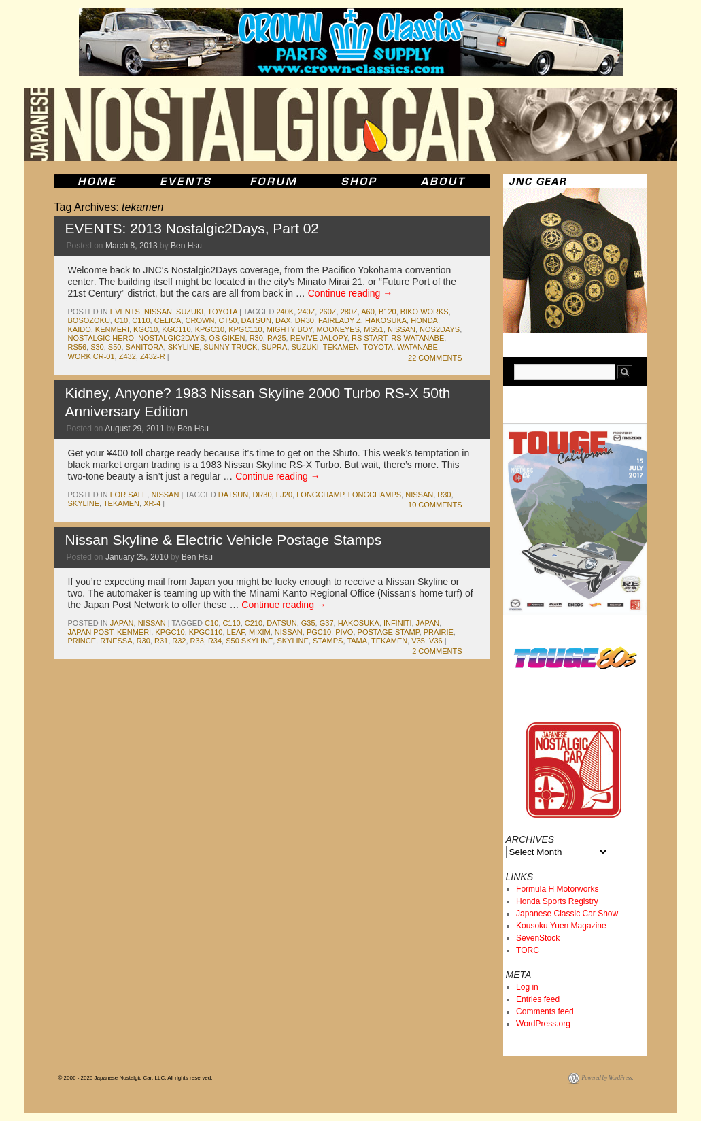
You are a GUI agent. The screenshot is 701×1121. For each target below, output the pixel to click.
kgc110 (176, 329)
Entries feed (538, 999)
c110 (141, 320)
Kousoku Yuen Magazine (561, 926)
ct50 (227, 320)
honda (424, 320)
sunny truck (230, 347)
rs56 (77, 347)
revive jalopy (318, 338)
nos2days (440, 329)
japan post (90, 632)
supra (275, 347)
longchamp (319, 494)
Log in (527, 987)
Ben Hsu (186, 245)
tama (357, 641)
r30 (256, 338)
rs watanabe (417, 338)
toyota (222, 311)
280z (349, 311)
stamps (328, 641)
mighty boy (289, 329)
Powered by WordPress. (608, 1078)
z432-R (152, 356)
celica (168, 320)
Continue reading (350, 293)
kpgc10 (209, 329)
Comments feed (545, 1011)
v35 (418, 641)
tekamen (341, 347)
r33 (197, 641)
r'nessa (116, 641)
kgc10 (145, 329)
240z (306, 311)
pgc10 (319, 632)
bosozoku (89, 320)
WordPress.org (543, 1023)
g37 (327, 623)
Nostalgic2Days (171, 338)
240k (285, 311)
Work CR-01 (91, 356)
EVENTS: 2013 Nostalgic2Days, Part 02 (192, 228)
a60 (368, 311)
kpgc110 (245, 329)
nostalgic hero (101, 338)
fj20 (284, 494)
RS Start (369, 338)
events (125, 311)
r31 (161, 641)
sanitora (145, 347)
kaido (79, 329)
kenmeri (112, 329)
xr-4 (151, 503)
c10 (121, 320)
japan (122, 623)
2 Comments (437, 651)
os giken (227, 338)
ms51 (373, 329)
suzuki (189, 311)
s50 (115, 347)
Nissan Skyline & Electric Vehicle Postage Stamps (223, 540)
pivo (344, 632)
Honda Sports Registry (557, 901)
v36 (436, 641)
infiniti (397, 623)
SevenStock (538, 938)
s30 (97, 347)
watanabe (417, 347)
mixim (260, 632)
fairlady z (339, 320)
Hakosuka (386, 320)
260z (327, 311)
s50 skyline (249, 641)
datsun (256, 320)
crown (200, 320)
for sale (128, 494)
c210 (253, 623)
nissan (158, 311)
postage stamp (389, 632)
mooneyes (338, 329)
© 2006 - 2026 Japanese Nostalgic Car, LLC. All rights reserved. (135, 1078)
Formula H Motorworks (557, 889)
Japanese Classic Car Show (567, 913)
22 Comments (435, 358)
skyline (183, 347)
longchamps (374, 494)
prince (82, 641)
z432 (127, 356)
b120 (387, 311)
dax (283, 320)
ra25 (276, 338)
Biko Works (424, 311)
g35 (308, 623)
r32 (179, 641)
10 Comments (435, 505)
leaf (236, 632)
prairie (439, 632)
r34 (215, 641)
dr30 (304, 320)
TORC (527, 950)
